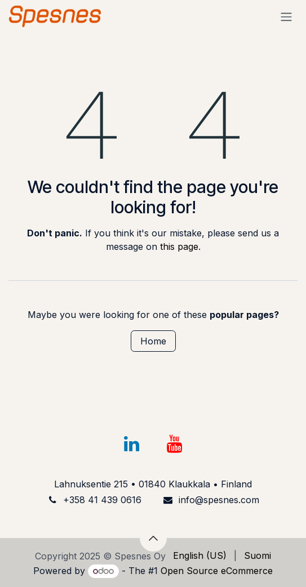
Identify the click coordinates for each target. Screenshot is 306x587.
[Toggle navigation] (286, 16)
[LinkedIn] (132, 444)
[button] (153, 538)
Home (153, 341)
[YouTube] (174, 444)
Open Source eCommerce (217, 570)
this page (179, 246)
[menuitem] (200, 555)
